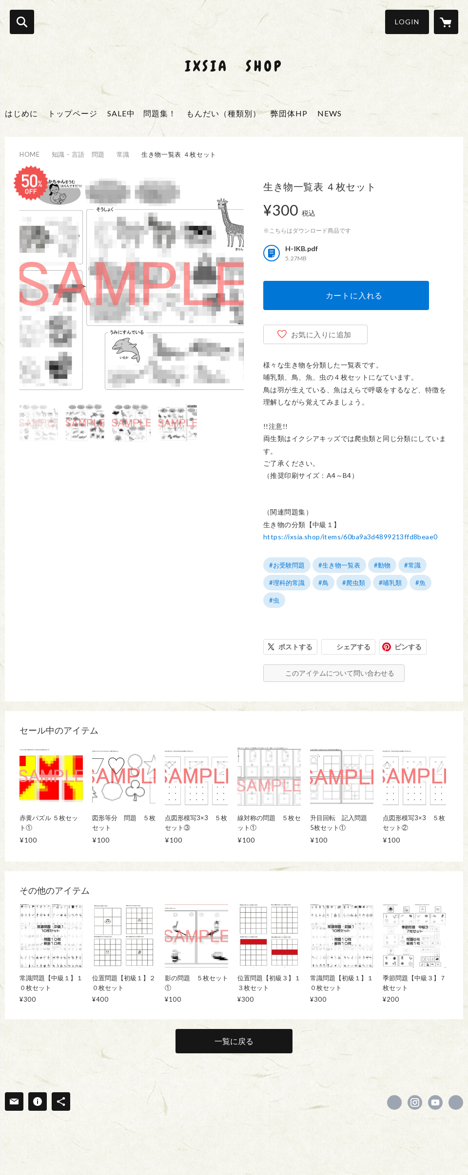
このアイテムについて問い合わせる (339, 673)
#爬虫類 (353, 583)
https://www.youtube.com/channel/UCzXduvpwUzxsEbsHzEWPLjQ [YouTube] (435, 1102)
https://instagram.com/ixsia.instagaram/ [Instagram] (415, 1102)
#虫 (274, 600)
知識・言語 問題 (78, 154)
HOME (30, 154)
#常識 (412, 565)
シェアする (353, 647)
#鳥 (323, 583)
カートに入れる (354, 295)
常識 (123, 154)
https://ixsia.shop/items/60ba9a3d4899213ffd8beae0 (350, 536)
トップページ (73, 113)
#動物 (382, 565)
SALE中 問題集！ (141, 113)
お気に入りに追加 (321, 334)
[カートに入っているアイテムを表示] (446, 22)
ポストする (295, 647)
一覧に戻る (234, 1041)
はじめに (21, 113)
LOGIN (407, 22)
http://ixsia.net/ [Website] (455, 1102)
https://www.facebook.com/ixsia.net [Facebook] (394, 1102)
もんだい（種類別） (223, 113)
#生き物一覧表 (339, 565)
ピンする (408, 647)
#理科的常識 (287, 583)
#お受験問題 (287, 565)
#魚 (420, 583)
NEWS (329, 113)
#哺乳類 (390, 583)
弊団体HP (289, 113)
